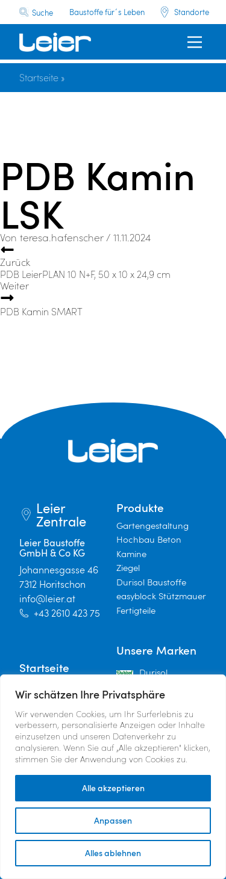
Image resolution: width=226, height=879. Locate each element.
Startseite (38, 77)
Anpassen (113, 820)
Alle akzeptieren (113, 788)
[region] (113, 776)
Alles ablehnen (113, 853)
